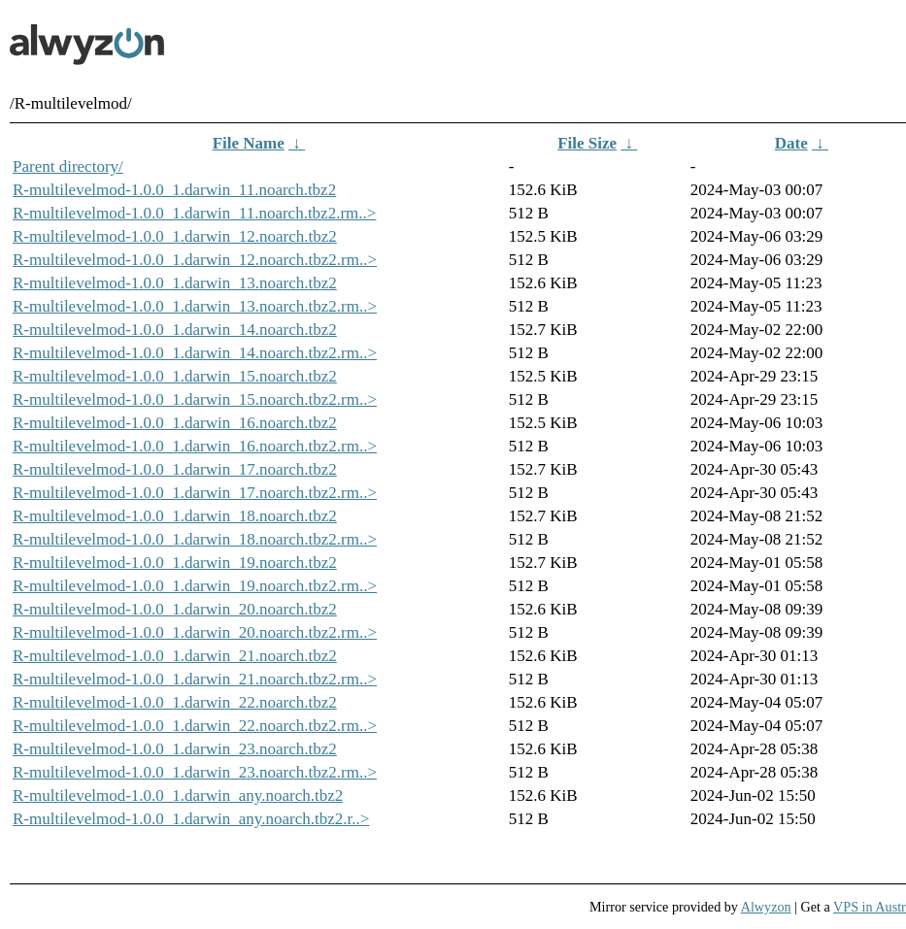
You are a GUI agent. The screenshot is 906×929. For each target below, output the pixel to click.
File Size (587, 143)
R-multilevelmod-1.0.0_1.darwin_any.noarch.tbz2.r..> (191, 819)
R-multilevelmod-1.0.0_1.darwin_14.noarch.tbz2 (175, 329)
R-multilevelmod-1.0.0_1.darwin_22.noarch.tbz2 (175, 702)
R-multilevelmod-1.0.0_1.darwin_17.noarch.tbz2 (175, 469)
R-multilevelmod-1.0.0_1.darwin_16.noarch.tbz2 (175, 423)
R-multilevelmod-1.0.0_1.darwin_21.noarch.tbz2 (175, 656)
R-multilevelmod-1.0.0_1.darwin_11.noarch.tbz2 (174, 190)
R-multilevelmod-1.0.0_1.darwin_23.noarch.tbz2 (175, 749)
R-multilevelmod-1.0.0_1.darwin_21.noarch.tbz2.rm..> (195, 679)
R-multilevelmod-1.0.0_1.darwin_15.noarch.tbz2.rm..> (195, 399)
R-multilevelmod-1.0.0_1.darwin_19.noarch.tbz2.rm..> (195, 586)
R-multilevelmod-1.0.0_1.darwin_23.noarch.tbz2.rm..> (195, 772)
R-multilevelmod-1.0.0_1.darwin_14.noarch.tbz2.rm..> (195, 353)
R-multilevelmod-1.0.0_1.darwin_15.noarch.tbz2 (175, 376)
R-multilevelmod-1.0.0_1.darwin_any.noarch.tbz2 (178, 795)
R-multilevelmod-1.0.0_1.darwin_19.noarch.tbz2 (175, 562)
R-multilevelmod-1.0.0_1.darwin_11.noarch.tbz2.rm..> (194, 213)
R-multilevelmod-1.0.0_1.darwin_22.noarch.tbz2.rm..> (195, 725)
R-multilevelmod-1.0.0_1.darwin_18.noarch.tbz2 (175, 516)
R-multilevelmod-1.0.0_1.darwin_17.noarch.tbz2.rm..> (195, 492)
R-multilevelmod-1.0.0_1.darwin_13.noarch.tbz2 (175, 283)
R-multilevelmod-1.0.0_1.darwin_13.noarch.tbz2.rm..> (195, 306)
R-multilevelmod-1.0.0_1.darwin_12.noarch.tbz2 (175, 236)
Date (791, 143)
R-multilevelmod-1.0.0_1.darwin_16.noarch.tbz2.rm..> (195, 446)
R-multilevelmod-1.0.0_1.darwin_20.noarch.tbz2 (175, 609)
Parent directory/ (68, 166)
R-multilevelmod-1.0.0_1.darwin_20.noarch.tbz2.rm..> (195, 632)
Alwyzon (766, 906)
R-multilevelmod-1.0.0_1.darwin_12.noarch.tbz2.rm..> (195, 259)
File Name (249, 143)
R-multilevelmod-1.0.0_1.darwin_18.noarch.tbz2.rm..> (195, 539)
